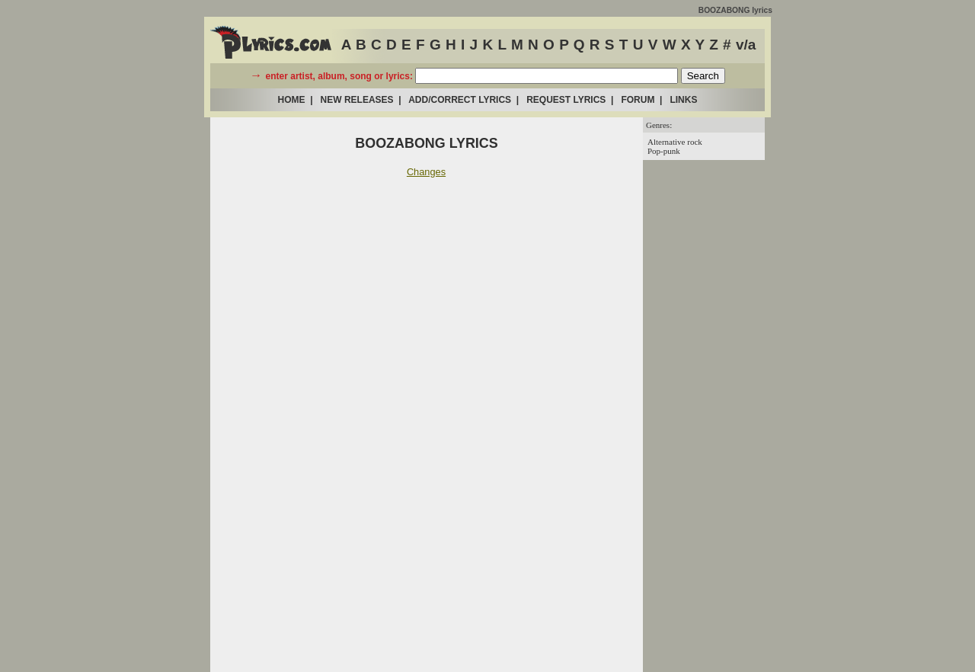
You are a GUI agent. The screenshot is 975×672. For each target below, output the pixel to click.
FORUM (637, 99)
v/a (746, 45)
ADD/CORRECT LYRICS (459, 99)
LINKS (683, 99)
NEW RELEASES (357, 99)
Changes (426, 172)
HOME (291, 99)
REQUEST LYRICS (566, 99)
